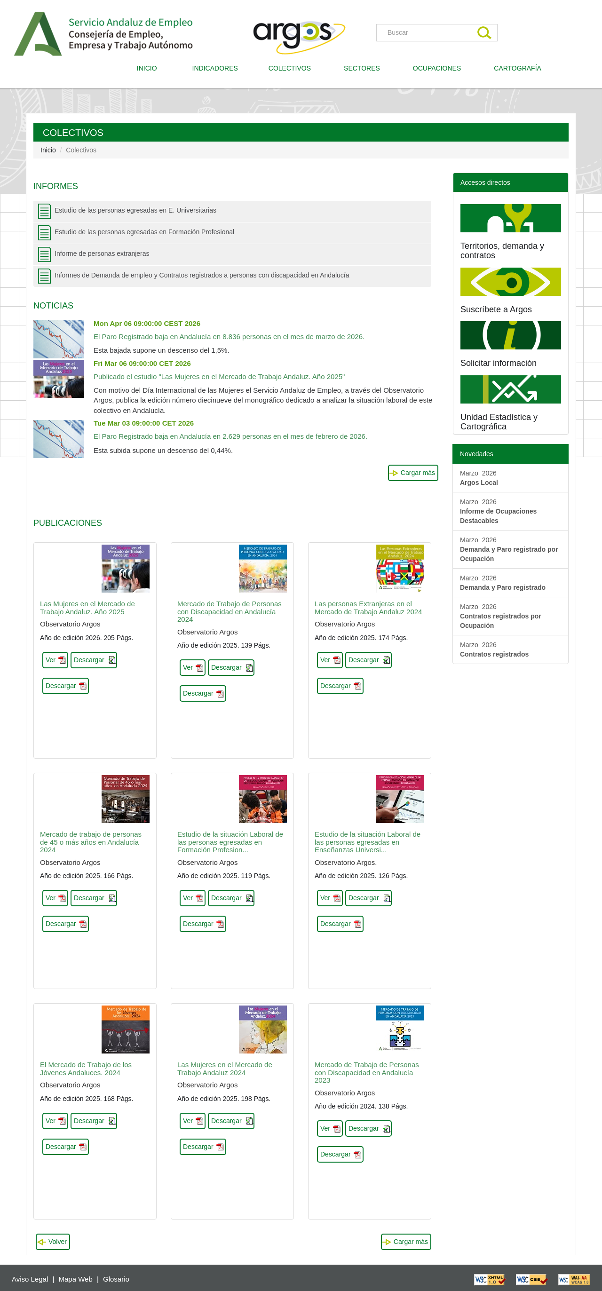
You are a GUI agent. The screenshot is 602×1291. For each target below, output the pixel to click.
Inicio (48, 150)
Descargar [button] (89, 660)
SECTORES (362, 68)
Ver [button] (50, 660)
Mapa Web (76, 1279)
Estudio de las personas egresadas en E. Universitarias (135, 210)
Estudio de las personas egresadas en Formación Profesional (144, 232)
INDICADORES (215, 68)
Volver (57, 1241)
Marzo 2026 (479, 477)
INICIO (150, 67)
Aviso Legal (30, 1279)
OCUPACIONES (437, 68)
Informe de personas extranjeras (102, 253)
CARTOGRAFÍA (517, 68)
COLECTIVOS (293, 67)
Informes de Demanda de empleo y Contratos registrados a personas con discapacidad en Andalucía (202, 275)
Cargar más (418, 472)
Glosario (116, 1279)
